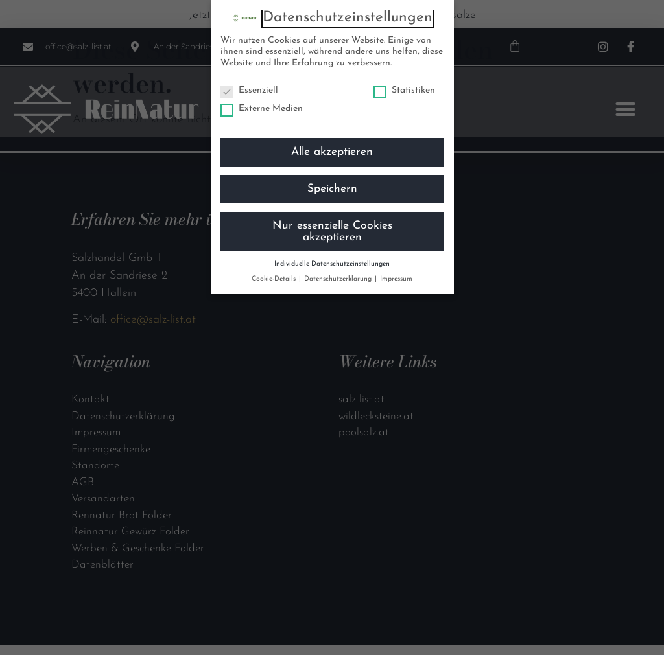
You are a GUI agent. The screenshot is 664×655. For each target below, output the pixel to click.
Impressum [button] (396, 278)
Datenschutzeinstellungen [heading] (348, 17)
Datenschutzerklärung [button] (339, 278)
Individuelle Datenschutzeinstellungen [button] (332, 264)
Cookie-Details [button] (275, 278)
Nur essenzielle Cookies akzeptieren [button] (332, 231)
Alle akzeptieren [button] (332, 151)
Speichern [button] (332, 188)
